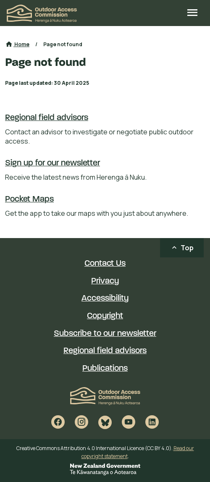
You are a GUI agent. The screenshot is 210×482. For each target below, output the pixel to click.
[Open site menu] (192, 13)
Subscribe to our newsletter (105, 334)
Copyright (105, 316)
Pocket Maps (29, 199)
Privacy (105, 281)
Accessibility (105, 298)
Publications (105, 368)
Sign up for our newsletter (52, 163)
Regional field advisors (46, 118)
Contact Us (105, 263)
